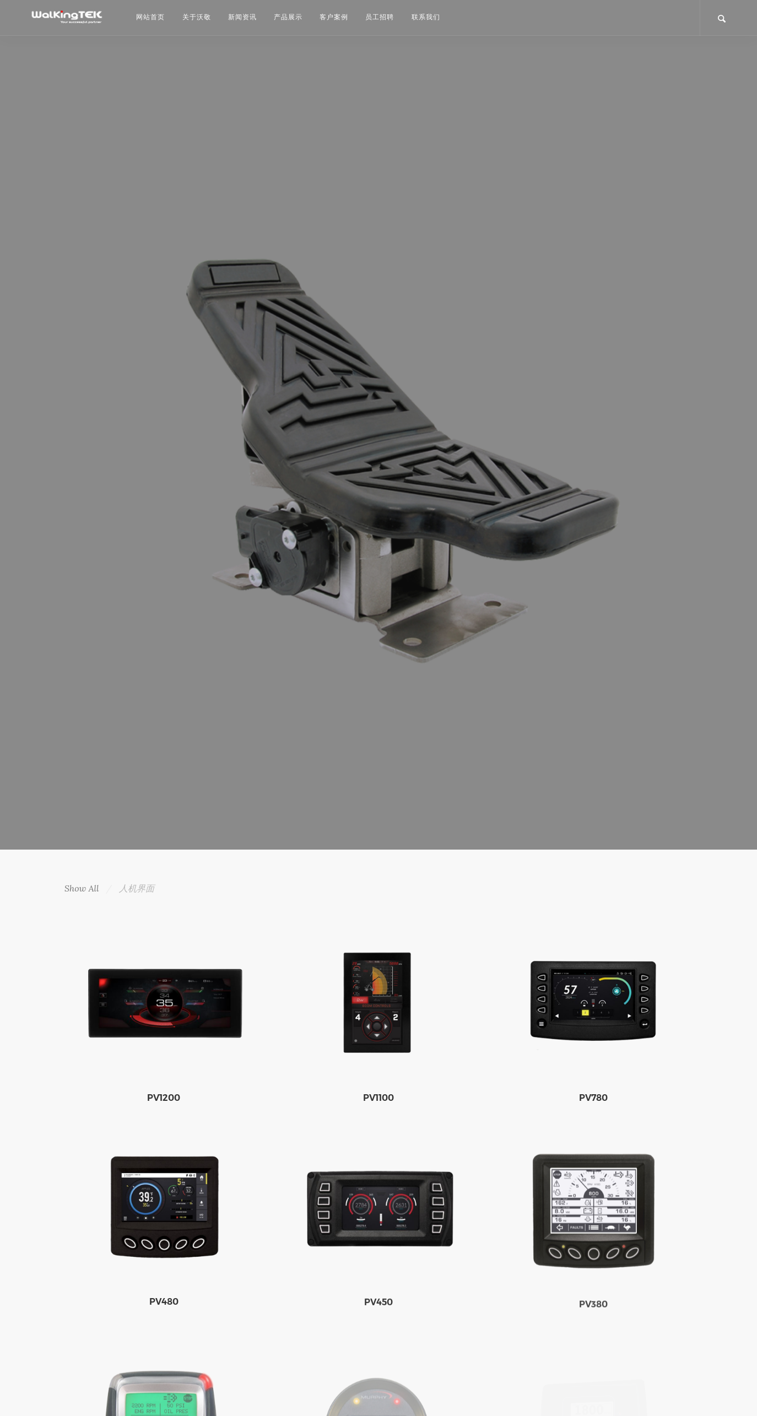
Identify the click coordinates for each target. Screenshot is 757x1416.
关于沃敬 (196, 17)
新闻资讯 (242, 17)
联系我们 (426, 17)
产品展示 (288, 17)
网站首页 (150, 17)
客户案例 (334, 17)
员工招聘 (379, 17)
